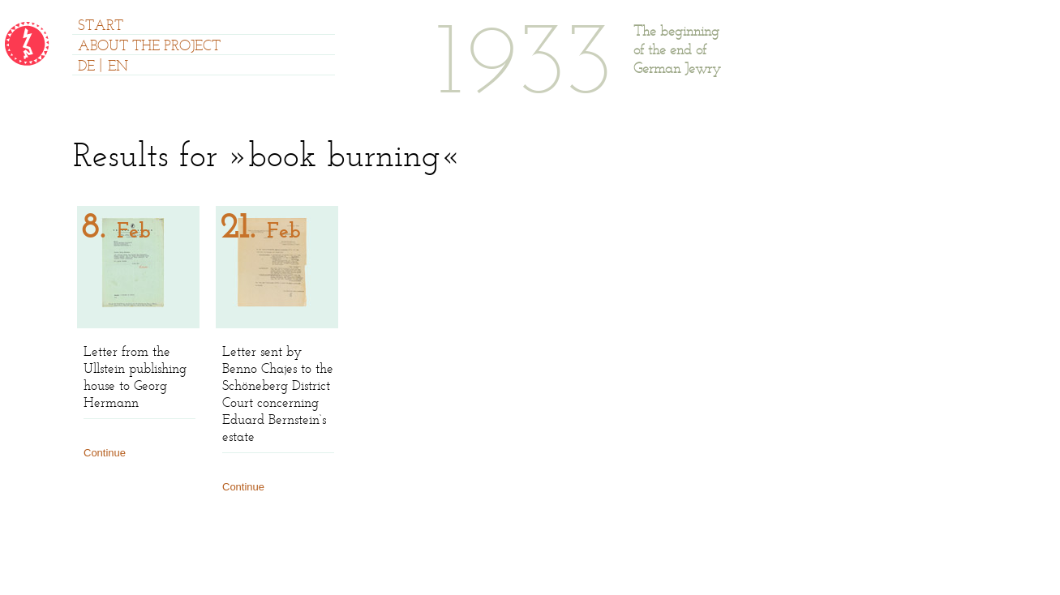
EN (118, 67)
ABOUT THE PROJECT (149, 47)
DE (86, 67)
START (100, 26)
